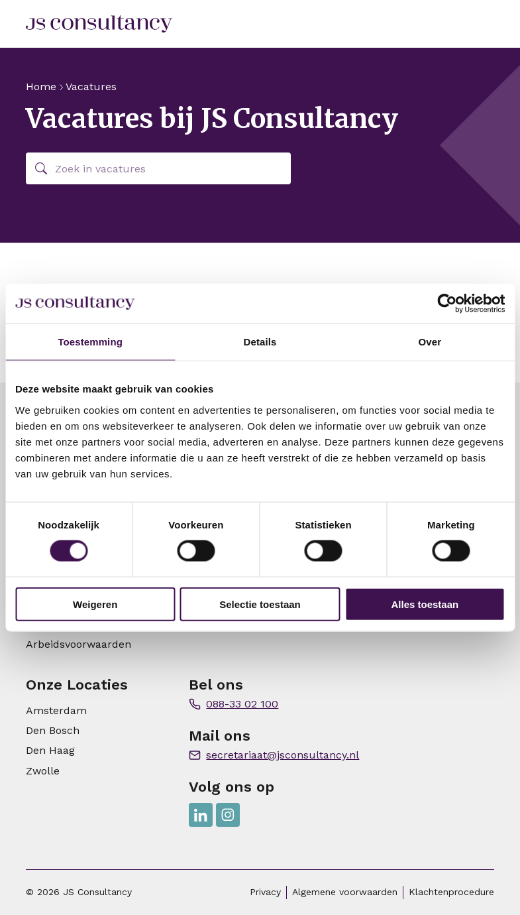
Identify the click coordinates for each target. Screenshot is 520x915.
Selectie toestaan (260, 603)
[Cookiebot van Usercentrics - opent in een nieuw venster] (447, 304)
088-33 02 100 (242, 704)
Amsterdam (56, 710)
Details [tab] (260, 341)
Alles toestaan (424, 603)
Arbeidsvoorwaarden (78, 644)
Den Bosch (52, 730)
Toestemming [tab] (90, 341)
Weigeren (95, 603)
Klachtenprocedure (451, 891)
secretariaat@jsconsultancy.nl (282, 755)
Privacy (265, 891)
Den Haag (50, 750)
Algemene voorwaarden (344, 891)
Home (41, 86)
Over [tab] (430, 341)
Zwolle (43, 770)
